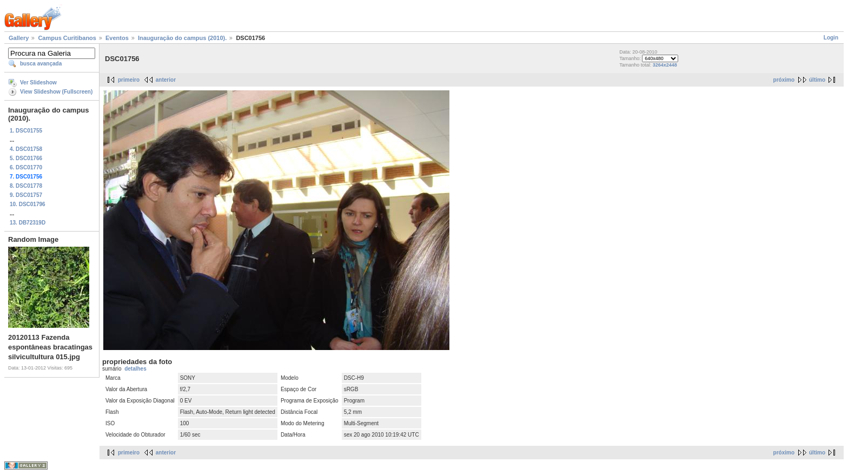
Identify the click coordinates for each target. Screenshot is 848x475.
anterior (166, 80)
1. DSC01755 (26, 131)
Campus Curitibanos (67, 38)
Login (831, 38)
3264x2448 (665, 65)
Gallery (19, 38)
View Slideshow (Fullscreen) (56, 92)
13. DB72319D (27, 223)
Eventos (117, 38)
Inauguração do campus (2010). (182, 38)
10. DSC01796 (27, 204)
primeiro (129, 80)
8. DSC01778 (26, 186)
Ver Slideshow (38, 82)
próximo (783, 80)
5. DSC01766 (26, 158)
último (817, 80)
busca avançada (41, 64)
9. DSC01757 (26, 195)
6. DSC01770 (26, 167)
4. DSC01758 (26, 149)
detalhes (135, 369)
